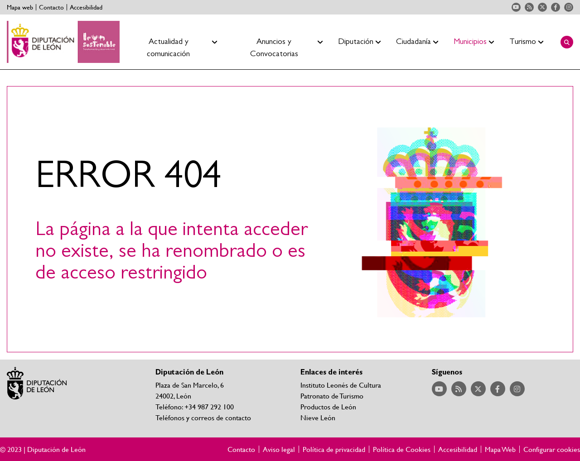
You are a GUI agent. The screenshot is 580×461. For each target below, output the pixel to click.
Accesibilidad (86, 7)
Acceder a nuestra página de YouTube (516, 7)
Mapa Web (500, 449)
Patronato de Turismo (331, 395)
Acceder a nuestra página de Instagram (568, 7)
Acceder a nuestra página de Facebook (555, 7)
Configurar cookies (551, 449)
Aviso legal (279, 449)
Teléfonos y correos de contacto (203, 417)
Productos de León (328, 406)
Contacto (51, 7)
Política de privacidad (334, 449)
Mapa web (20, 7)
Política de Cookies (401, 449)
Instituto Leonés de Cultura (340, 384)
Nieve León (317, 417)
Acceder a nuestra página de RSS (529, 7)
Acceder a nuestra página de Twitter (542, 7)
